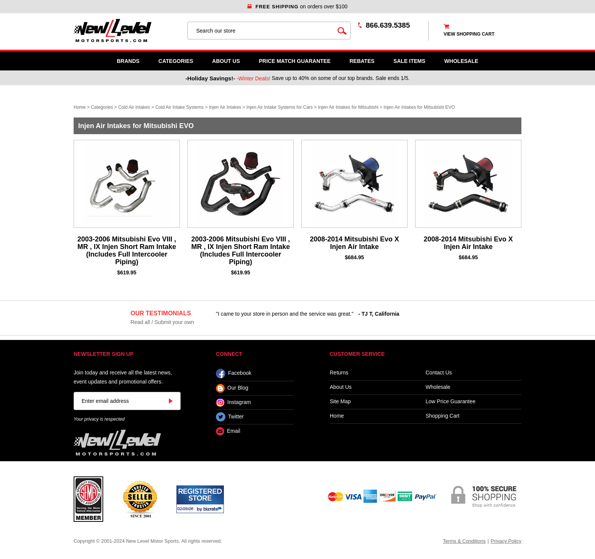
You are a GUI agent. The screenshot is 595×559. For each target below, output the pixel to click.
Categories (176, 61)
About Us (226, 61)
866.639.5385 (388, 25)
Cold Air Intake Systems (179, 107)
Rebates (362, 61)
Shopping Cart (443, 416)
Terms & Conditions (464, 541)
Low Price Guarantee (451, 401)
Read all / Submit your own (162, 322)
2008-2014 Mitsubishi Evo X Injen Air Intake (354, 243)
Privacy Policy (506, 541)
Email (228, 431)
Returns (339, 373)
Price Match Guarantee (295, 61)
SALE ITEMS (409, 61)
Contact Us (439, 373)
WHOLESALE (461, 61)
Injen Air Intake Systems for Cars (279, 107)
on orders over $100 (297, 6)
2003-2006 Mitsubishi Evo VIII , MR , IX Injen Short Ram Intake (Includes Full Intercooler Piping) (126, 250)
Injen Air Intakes (225, 107)
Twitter (230, 416)
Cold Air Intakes (134, 107)
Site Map (340, 401)
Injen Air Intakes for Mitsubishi (348, 107)
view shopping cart (469, 34)
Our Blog (232, 388)
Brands (128, 61)
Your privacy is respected (99, 419)
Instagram (233, 402)
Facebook (233, 373)
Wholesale (438, 387)
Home (80, 107)
